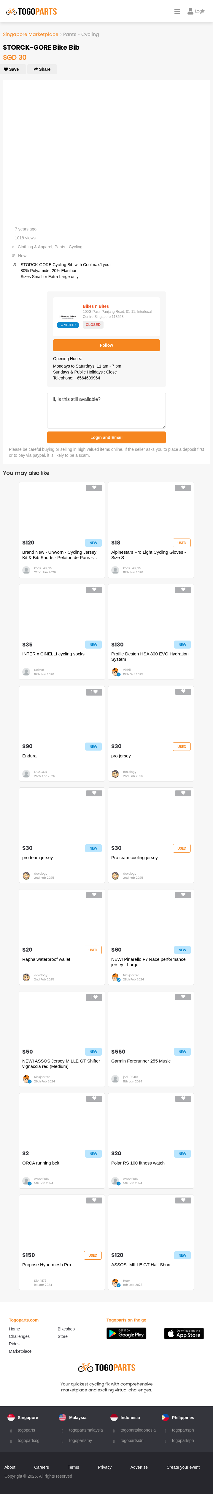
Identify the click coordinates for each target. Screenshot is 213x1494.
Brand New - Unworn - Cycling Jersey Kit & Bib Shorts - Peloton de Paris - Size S (59, 555)
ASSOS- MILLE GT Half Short (141, 1264)
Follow (106, 345)
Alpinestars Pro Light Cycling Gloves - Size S (148, 555)
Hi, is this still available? (106, 411)
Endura (29, 755)
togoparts (26, 1430)
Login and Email (106, 437)
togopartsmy (80, 1440)
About (9, 1467)
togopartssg (28, 1440)
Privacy (105, 1467)
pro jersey (121, 755)
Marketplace (20, 1351)
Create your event (183, 1467)
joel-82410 (130, 1077)
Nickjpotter (131, 975)
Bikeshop (66, 1329)
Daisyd (39, 670)
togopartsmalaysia (86, 1430)
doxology (129, 772)
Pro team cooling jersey (134, 857)
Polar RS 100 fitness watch (138, 1162)
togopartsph (183, 1430)
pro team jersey (37, 857)
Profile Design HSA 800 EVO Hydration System (150, 656)
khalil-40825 (43, 568)
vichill (127, 670)
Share (42, 69)
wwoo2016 (41, 1179)
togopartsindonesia (138, 1430)
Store (63, 1336)
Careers (41, 1467)
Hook (126, 1280)
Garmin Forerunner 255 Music (141, 1060)
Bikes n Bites (96, 306)
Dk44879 (40, 1280)
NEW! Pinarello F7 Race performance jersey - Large (148, 962)
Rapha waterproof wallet (46, 959)
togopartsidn (132, 1440)
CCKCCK (40, 772)
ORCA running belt (40, 1162)
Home (14, 1329)
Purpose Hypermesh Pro (46, 1264)
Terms (73, 1467)
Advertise (139, 1467)
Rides (14, 1343)
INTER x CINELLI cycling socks (53, 653)
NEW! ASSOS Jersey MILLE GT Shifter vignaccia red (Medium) (61, 1063)
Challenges (19, 1336)
